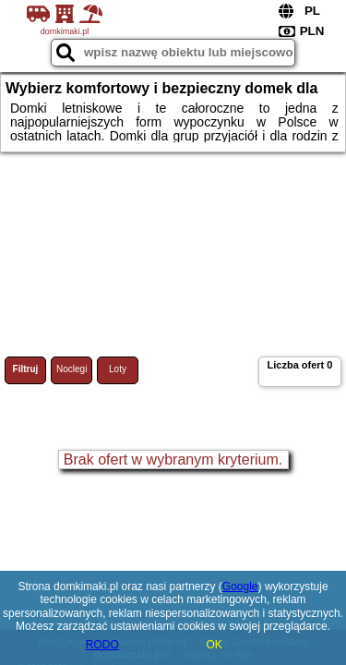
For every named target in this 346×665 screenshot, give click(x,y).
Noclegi (71, 369)
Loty (117, 369)
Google (240, 586)
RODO (102, 644)
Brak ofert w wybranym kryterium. (173, 459)
